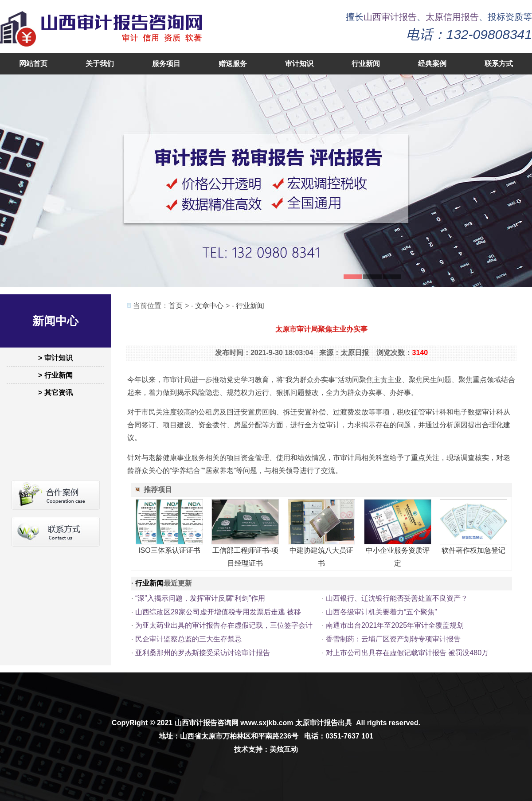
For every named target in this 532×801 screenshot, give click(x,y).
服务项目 (166, 63)
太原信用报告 (452, 17)
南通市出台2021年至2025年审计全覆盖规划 (395, 625)
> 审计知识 (55, 358)
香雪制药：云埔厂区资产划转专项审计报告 (393, 639)
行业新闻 (366, 63)
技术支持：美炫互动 (266, 749)
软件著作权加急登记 (473, 550)
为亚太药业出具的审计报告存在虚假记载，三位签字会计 (224, 625)
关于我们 (100, 63)
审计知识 (299, 63)
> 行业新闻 (55, 375)
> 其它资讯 (55, 392)
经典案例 (432, 63)
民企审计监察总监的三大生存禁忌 (188, 639)
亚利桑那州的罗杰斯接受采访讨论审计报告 (202, 652)
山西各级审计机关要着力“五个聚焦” (381, 612)
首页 (175, 305)
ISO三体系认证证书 (169, 550)
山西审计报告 (390, 17)
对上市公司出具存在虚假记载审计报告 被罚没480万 (407, 652)
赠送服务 (233, 63)
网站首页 (33, 63)
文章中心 (209, 305)
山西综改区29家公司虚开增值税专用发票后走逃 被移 (218, 612)
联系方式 (499, 63)
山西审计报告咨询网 (207, 723)
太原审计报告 (316, 723)
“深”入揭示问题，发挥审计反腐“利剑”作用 (200, 598)
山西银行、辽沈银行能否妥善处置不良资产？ (397, 598)
